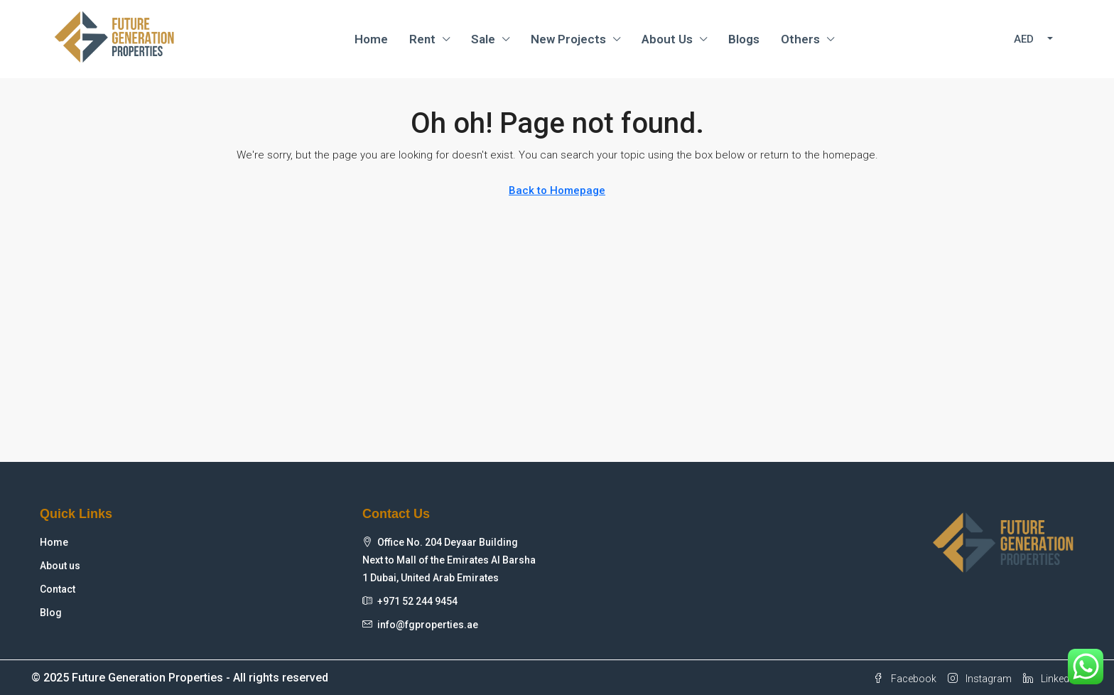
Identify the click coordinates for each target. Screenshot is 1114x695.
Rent (422, 39)
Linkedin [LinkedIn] (1050, 678)
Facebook (904, 678)
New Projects (568, 39)
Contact (57, 589)
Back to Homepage (557, 190)
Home (371, 39)
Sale (483, 39)
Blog (51, 612)
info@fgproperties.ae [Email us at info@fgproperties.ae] (427, 624)
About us (60, 565)
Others (800, 39)
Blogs (743, 39)
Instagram (980, 678)
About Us (667, 39)
